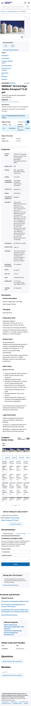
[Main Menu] (2, 3)
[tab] (4, 11)
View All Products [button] (15, 524)
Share (26, 83)
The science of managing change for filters (15, 601)
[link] (5, 702)
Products (3, 11)
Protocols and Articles (6, 69)
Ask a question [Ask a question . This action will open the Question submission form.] (15, 102)
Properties (5, 55)
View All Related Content (9, 615)
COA (5, 46)
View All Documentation (11, 50)
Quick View (8, 457)
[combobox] (15, 6)
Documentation (7, 66)
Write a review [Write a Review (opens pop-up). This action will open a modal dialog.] (6, 102)
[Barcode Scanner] (25, 3)
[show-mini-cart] (29, 3)
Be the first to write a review (13, 675)
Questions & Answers (5, 74)
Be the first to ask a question (12, 661)
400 (15, 166)
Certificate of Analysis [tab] (8, 533)
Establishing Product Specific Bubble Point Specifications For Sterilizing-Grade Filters (14, 611)
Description (5, 58)
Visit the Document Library (10, 585)
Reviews (4, 79)
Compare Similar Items (7, 62)
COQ (12, 46)
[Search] (28, 6)
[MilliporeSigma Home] (8, 3)
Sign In (4, 115)
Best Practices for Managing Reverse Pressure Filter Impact (13, 605)
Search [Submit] (15, 564)
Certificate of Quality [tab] (21, 533)
